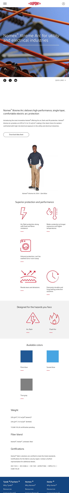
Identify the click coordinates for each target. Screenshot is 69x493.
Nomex (29, 482)
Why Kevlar (52, 485)
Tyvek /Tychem (11, 482)
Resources (7, 489)
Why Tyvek (8, 485)
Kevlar (50, 482)
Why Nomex (30, 485)
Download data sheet (16, 134)
